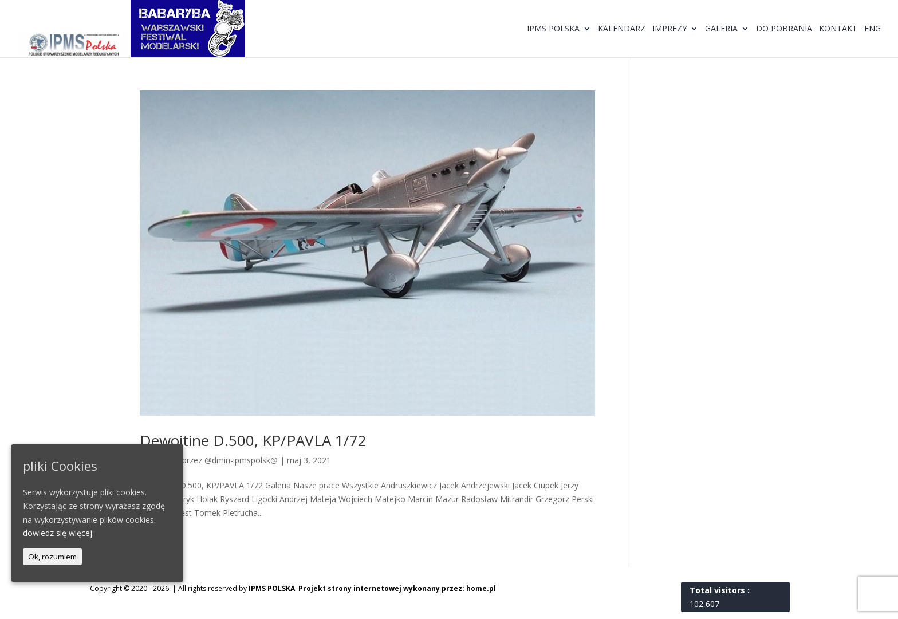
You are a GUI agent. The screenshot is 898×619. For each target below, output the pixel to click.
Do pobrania (784, 29)
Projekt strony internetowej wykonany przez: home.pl (397, 588)
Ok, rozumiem (52, 556)
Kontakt (838, 29)
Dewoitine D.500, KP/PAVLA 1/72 (253, 440)
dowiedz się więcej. (58, 532)
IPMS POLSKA (272, 588)
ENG (872, 29)
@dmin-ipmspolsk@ (241, 460)
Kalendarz (621, 29)
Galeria (721, 29)
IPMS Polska (553, 29)
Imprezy (669, 29)
